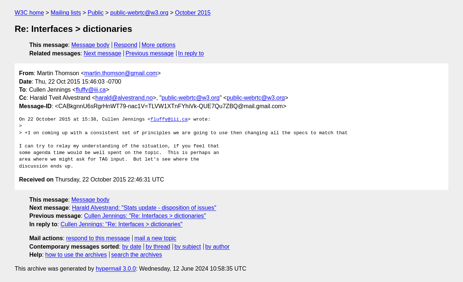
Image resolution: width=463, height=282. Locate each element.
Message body (90, 45)
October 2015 (193, 13)
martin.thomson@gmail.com (120, 73)
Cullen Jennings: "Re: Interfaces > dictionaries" (145, 216)
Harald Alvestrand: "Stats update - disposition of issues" (144, 208)
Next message (102, 53)
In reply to (191, 53)
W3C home (29, 13)
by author (217, 246)
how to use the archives (76, 255)
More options (159, 45)
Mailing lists (66, 13)
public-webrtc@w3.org (139, 13)
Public (96, 13)
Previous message (150, 53)
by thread (158, 246)
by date (131, 246)
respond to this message (98, 238)
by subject (187, 246)
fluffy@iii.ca (91, 90)
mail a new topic (155, 238)
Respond (125, 45)
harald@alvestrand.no (124, 98)
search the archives (136, 255)
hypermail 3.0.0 (116, 268)
